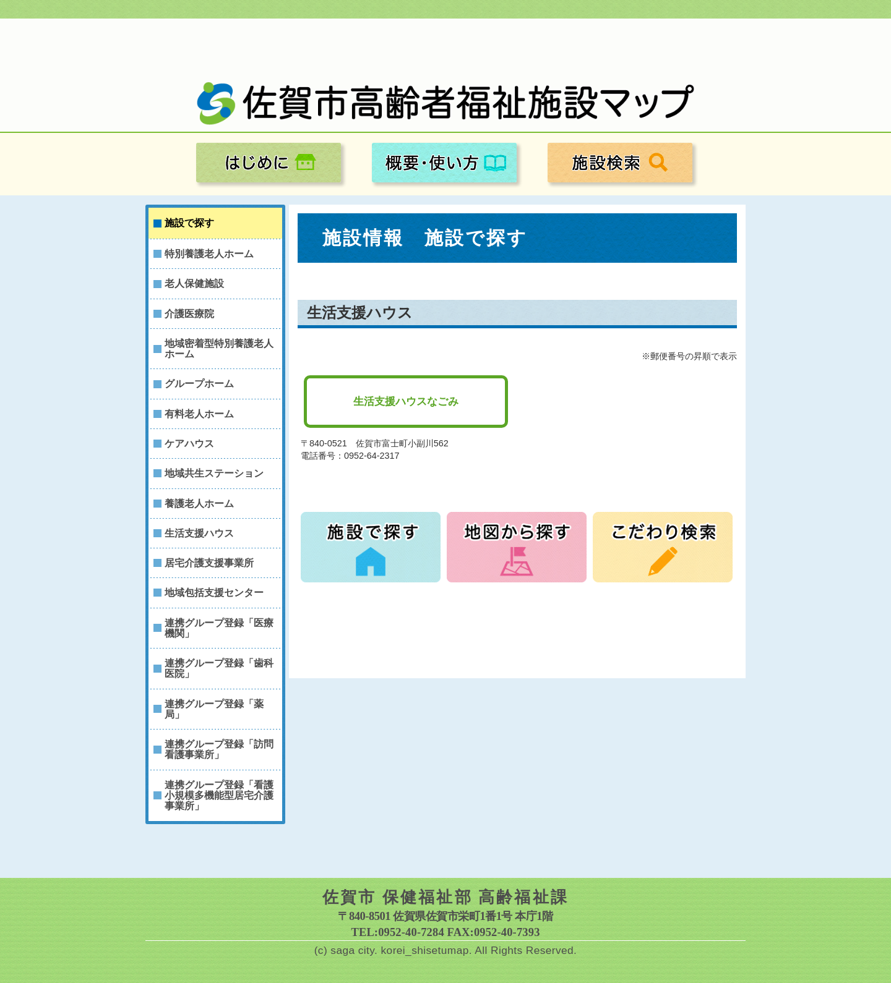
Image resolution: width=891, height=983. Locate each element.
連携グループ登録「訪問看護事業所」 (219, 749)
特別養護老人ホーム (209, 254)
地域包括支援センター (214, 592)
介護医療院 (189, 314)
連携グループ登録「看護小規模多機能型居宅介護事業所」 (219, 796)
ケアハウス (189, 443)
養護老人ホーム (199, 503)
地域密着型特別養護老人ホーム (219, 348)
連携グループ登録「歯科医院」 (219, 668)
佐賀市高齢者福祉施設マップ (445, 103)
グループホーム (199, 383)
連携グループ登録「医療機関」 (219, 628)
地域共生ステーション (214, 473)
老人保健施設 (194, 283)
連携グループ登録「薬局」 (214, 709)
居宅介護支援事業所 (209, 563)
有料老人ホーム (199, 414)
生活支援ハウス (199, 533)
